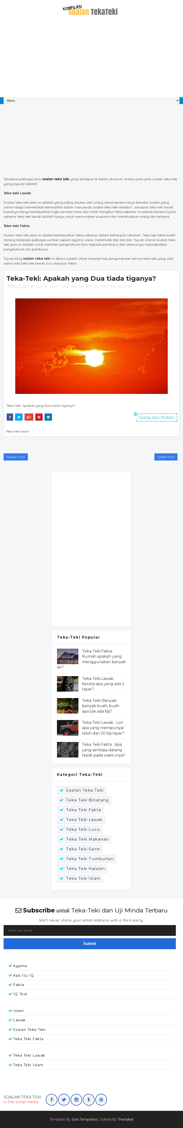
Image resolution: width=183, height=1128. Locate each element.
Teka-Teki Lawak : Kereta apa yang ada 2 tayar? (103, 684)
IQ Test (20, 994)
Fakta (53, 286)
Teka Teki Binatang (87, 800)
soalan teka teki (55, 179)
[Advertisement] (91, 59)
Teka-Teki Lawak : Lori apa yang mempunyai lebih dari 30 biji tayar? (103, 728)
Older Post (166, 457)
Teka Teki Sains (83, 849)
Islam (18, 1011)
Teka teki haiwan (85, 868)
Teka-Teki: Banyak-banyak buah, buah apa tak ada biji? (100, 706)
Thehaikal (125, 1119)
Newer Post (16, 457)
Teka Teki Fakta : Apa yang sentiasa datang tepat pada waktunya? (103, 749)
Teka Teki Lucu (83, 829)
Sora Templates (84, 1119)
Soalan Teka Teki (71, 286)
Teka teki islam (121, 286)
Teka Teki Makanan (87, 839)
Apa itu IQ (23, 975)
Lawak (19, 1020)
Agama (41, 286)
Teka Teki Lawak (84, 819)
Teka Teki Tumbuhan (90, 859)
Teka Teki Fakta (97, 286)
